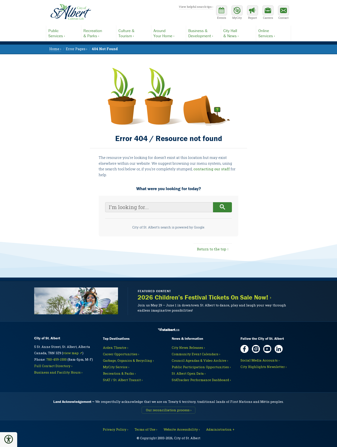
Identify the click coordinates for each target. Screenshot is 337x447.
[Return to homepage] (70, 12)
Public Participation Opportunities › (201, 367)
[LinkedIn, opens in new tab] (279, 349)
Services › (63, 33)
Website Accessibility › (182, 429)
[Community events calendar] (221, 12)
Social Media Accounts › (259, 360)
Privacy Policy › (115, 429)
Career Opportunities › (121, 354)
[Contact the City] (283, 12)
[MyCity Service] (237, 12)
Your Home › (168, 33)
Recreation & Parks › (119, 373)
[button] (8, 439)
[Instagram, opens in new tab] (256, 349)
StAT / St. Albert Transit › (122, 380)
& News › (238, 33)
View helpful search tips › (196, 7)
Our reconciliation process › (168, 410)
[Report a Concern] (252, 12)
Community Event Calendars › (196, 354)
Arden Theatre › (115, 347)
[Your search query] (159, 207)
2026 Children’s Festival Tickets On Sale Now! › (204, 297)
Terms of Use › (146, 429)
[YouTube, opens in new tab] (267, 349)
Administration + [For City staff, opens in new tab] (220, 429)
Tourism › (133, 33)
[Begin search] (222, 207)
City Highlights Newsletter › (263, 367)
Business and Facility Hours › (58, 372)
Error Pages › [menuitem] (76, 49)
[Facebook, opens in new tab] (244, 349)
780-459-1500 (56, 359)
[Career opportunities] (268, 12)
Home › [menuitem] (55, 49)
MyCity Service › (116, 367)
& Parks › (98, 33)
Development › (203, 33)
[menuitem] (105, 49)
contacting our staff (211, 168)
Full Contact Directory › (53, 366)
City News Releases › (188, 347)
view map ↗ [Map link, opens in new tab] (72, 353)
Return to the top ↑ (213, 249)
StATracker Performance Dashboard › (201, 380)
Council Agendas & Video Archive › (200, 360)
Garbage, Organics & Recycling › (128, 360)
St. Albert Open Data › (188, 373)
